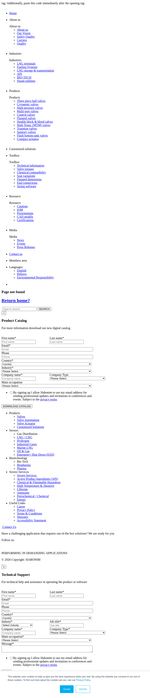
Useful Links (17, 503)
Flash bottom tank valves (32, 135)
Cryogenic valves (28, 104)
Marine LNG (25, 447)
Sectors (13, 430)
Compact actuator (28, 139)
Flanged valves (26, 118)
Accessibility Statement (31, 520)
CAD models (25, 216)
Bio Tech (22, 461)
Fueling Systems (27, 67)
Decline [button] (83, 689)
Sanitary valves (26, 132)
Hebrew (22, 274)
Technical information (30, 165)
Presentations (25, 213)
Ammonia (23, 492)
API (19, 74)
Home (13, 13)
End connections (27, 182)
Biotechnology (18, 458)
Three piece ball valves (31, 101)
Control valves (26, 114)
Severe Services (19, 472)
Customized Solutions (30, 427)
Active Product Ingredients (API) (37, 478)
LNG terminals (26, 63)
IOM (20, 209)
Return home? (16, 300)
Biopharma (24, 465)
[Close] (4, 313)
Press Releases (26, 247)
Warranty (22, 517)
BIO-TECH (24, 77)
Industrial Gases (27, 444)
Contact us (15, 254)
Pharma (21, 468)
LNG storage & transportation (35, 70)
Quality (21, 43)
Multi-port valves (28, 111)
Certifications (25, 220)
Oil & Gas (23, 451)
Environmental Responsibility (35, 277)
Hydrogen (23, 440)
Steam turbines (26, 81)
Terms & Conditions (29, 513)
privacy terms (48, 399)
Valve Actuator (26, 423)
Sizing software (26, 186)
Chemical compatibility (31, 172)
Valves (21, 416)
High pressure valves (30, 107)
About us (22, 29)
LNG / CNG (24, 437)
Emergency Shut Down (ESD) (35, 454)
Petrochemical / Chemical (33, 496)
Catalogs (22, 206)
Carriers (22, 40)
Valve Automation (28, 420)
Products (14, 413)
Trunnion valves (27, 128)
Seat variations (26, 176)
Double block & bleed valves (35, 121)
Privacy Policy (83, 680)
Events (21, 243)
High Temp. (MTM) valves (33, 125)
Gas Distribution (27, 433)
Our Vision (23, 33)
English (21, 270)
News (20, 240)
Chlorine (22, 489)
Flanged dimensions (29, 179)
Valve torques (25, 169)
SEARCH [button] (44, 309)
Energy (21, 499)
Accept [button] (66, 689)
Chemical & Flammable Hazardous (38, 482)
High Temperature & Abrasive (35, 485)
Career (21, 506)
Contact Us (9, 527)
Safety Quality (26, 36)
